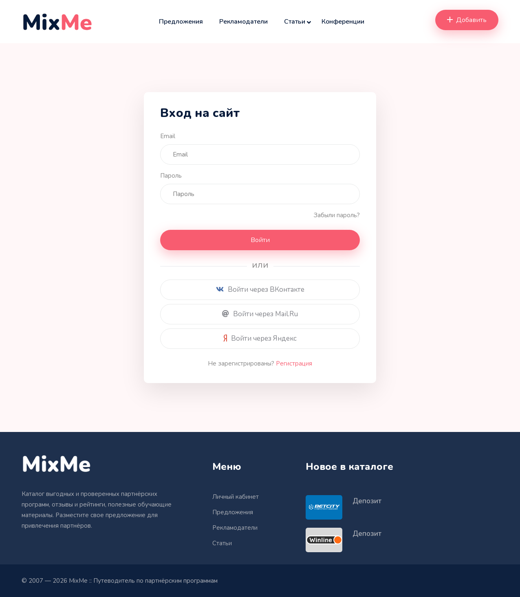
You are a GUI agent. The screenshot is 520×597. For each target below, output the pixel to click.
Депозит (367, 501)
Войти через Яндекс (260, 338)
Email (167, 136)
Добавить (467, 19)
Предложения (181, 21)
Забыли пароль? (337, 215)
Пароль (171, 176)
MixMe (78, 581)
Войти (260, 240)
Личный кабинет (235, 497)
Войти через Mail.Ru (260, 314)
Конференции (343, 21)
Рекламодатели (243, 21)
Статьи (294, 21)
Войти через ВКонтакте (260, 289)
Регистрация (294, 363)
